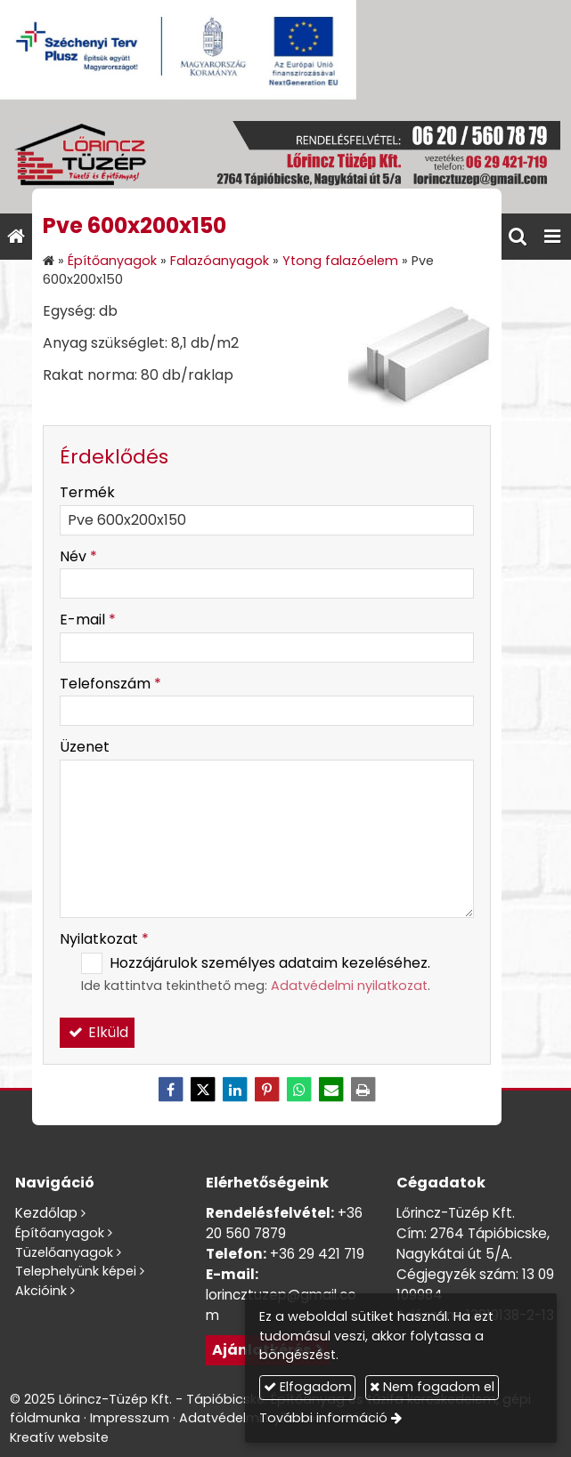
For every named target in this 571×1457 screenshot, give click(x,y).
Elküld (97, 1032)
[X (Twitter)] (203, 1089)
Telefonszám (110, 683)
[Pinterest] (267, 1089)
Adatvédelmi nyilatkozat (349, 985)
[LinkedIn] (235, 1089)
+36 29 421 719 (317, 1253)
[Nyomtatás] (363, 1089)
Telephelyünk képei (75, 1271)
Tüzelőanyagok (64, 1252)
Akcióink (41, 1291)
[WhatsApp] (299, 1089)
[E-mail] (331, 1089)
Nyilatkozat (104, 939)
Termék (87, 492)
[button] (552, 236)
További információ (323, 1418)
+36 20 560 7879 (284, 1223)
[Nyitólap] (285, 156)
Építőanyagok (59, 1233)
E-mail (88, 619)
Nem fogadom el (432, 1387)
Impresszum (129, 1418)
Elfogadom (308, 1387)
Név (78, 556)
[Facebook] (171, 1089)
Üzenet (85, 747)
